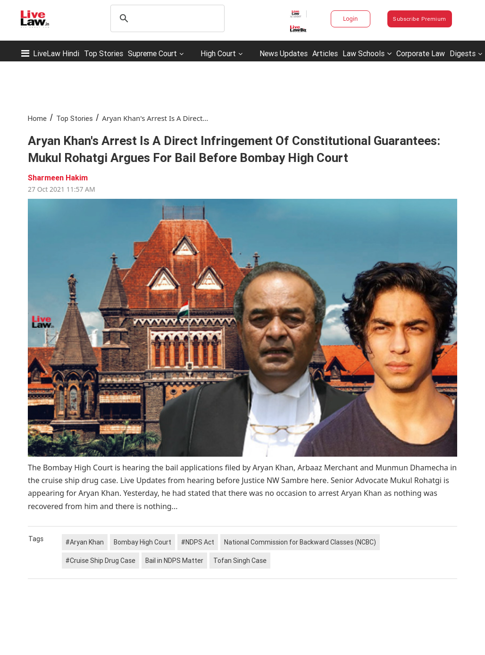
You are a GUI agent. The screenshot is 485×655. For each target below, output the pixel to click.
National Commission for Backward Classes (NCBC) (300, 542)
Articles (325, 53)
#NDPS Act (197, 542)
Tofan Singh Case (240, 560)
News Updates (283, 53)
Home (37, 118)
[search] (166, 18)
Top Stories (103, 53)
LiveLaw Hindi (56, 53)
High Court (218, 53)
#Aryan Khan (85, 542)
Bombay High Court (142, 542)
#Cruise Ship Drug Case (100, 560)
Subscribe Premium (419, 19)
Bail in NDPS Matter (174, 560)
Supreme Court (152, 53)
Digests (463, 53)
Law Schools (367, 53)
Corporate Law (420, 53)
